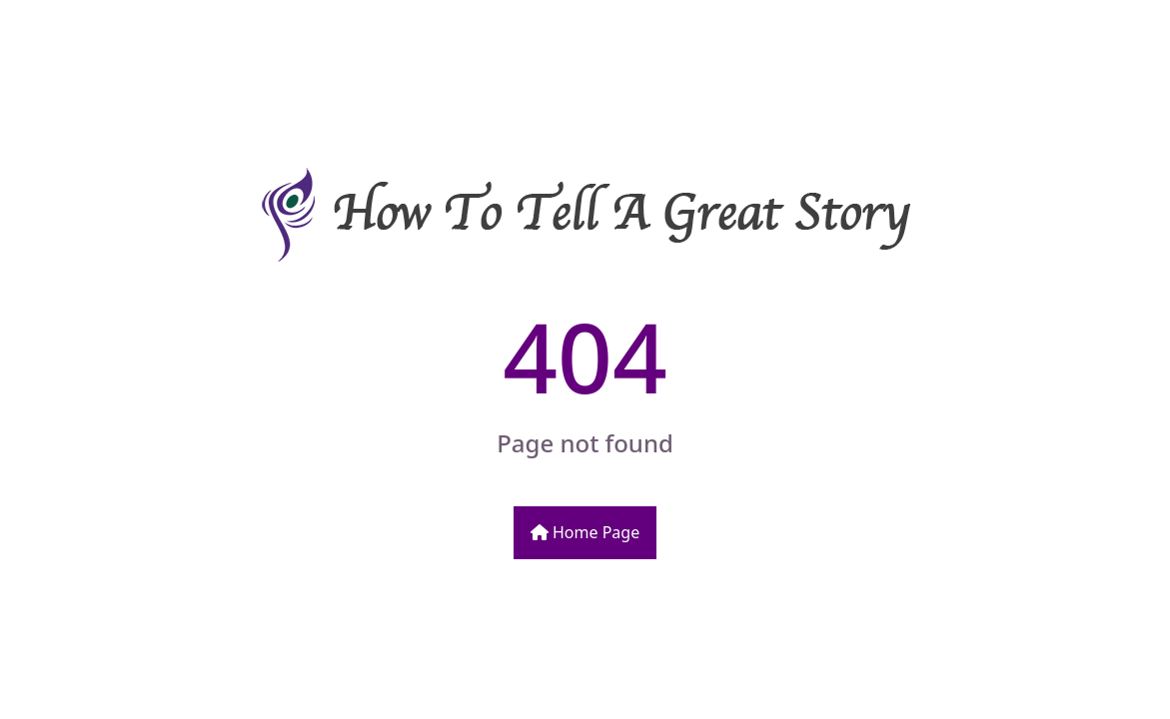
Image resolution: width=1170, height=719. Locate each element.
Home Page (585, 532)
